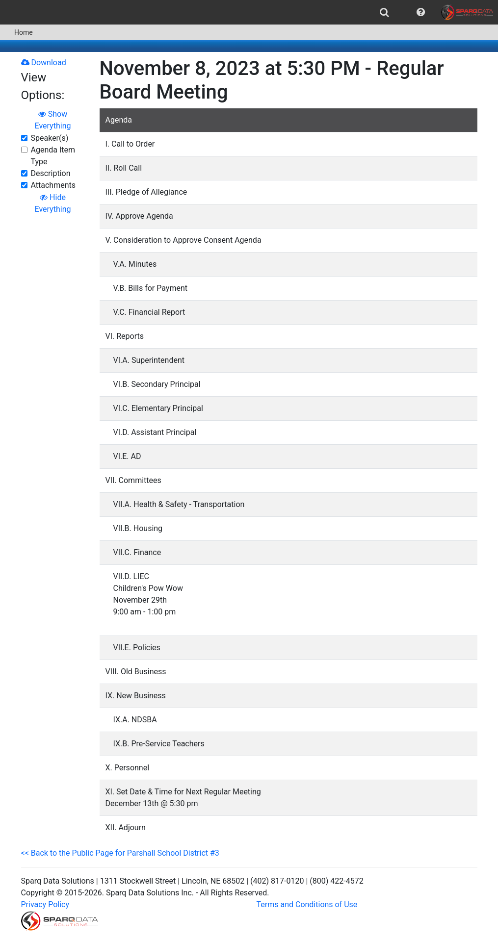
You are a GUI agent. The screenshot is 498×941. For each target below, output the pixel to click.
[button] (421, 12)
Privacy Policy (45, 904)
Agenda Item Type (53, 155)
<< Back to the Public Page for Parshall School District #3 (120, 853)
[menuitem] (384, 12)
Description (51, 173)
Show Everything (53, 119)
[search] (384, 12)
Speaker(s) (50, 138)
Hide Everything (53, 203)
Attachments (53, 185)
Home (19, 32)
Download (43, 62)
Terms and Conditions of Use (307, 904)
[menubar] (249, 12)
